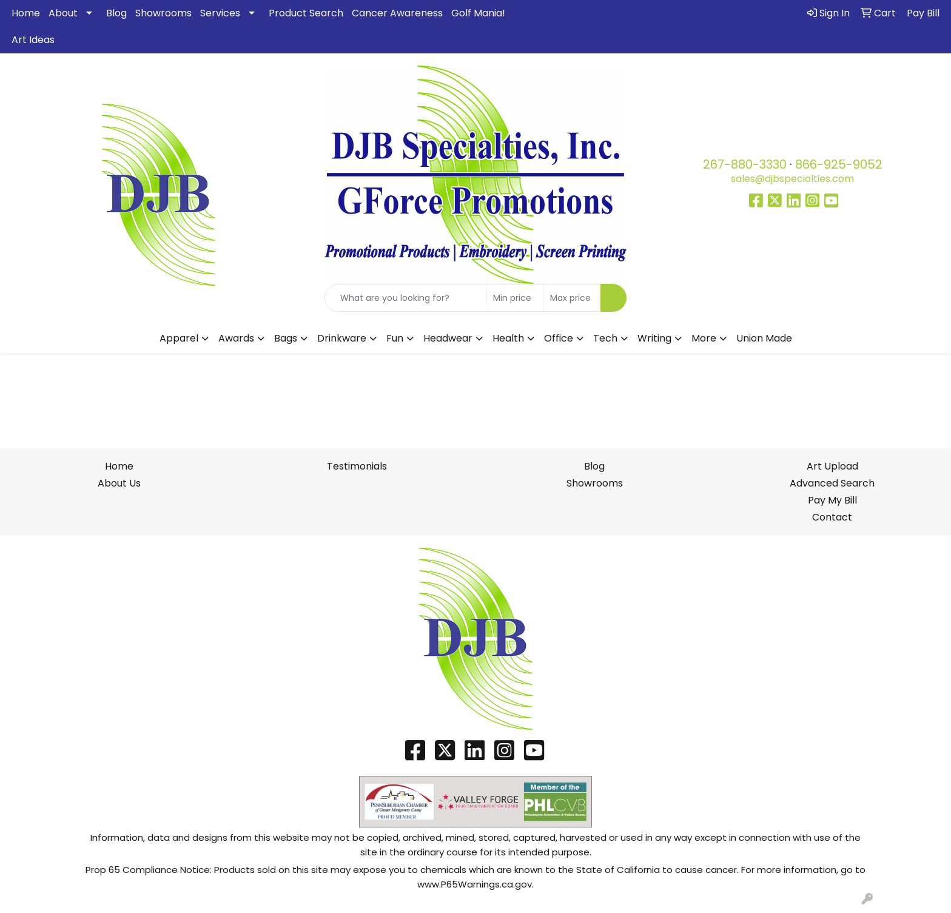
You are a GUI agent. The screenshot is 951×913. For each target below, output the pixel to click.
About (63, 13)
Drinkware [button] (341, 338)
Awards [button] (236, 338)
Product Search (306, 13)
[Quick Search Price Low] (515, 298)
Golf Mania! (478, 13)
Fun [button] (394, 338)
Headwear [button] (447, 338)
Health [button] (508, 338)
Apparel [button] (179, 338)
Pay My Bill (832, 500)
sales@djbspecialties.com (792, 179)
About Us (119, 483)
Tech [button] (605, 338)
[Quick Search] (406, 298)
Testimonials (357, 466)
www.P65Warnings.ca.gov (474, 884)
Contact (832, 517)
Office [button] (558, 338)
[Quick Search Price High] (572, 298)
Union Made (764, 338)
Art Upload (832, 466)
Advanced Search (832, 483)
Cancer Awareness (397, 13)
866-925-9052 (838, 164)
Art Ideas (33, 40)
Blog (116, 13)
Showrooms (163, 13)
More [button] (703, 338)
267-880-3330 (745, 164)
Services (220, 13)
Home (26, 13)
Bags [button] (285, 338)
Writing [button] (654, 338)
